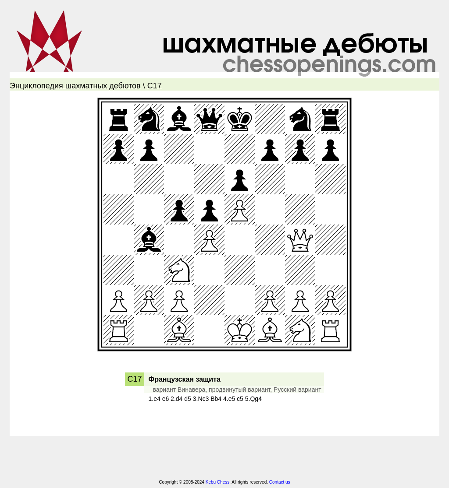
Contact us (279, 482)
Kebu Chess (217, 482)
